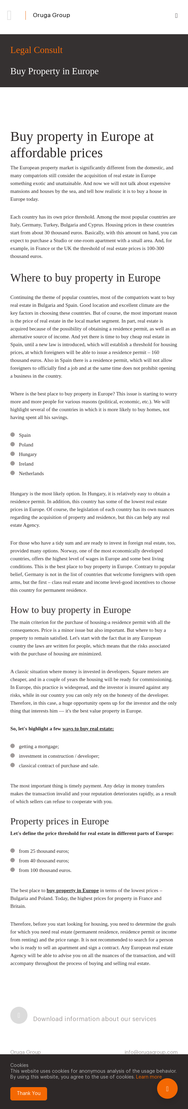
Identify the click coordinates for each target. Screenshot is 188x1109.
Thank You (29, 1093)
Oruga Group (51, 15)
